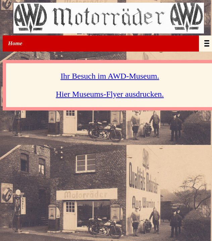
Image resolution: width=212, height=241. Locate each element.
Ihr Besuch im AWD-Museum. (109, 76)
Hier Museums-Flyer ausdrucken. (110, 94)
